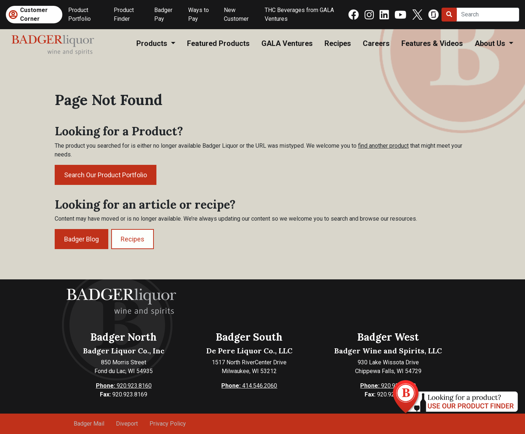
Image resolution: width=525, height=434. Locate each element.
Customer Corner (34, 14)
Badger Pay (163, 14)
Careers (376, 43)
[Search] (487, 15)
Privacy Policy (167, 423)
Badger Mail (89, 423)
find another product (383, 145)
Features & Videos (432, 43)
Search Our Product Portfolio (105, 175)
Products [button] (152, 43)
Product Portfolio (79, 14)
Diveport (127, 423)
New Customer (236, 14)
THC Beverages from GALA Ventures (299, 14)
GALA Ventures (287, 43)
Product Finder (124, 14)
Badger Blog (81, 239)
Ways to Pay (198, 14)
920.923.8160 (124, 385)
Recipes (337, 43)
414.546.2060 (249, 385)
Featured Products (218, 43)
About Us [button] (491, 43)
